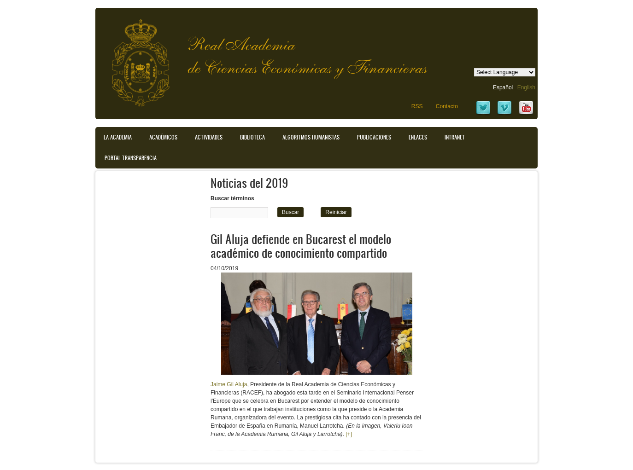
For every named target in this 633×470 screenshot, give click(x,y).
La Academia (118, 137)
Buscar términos (232, 198)
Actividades (209, 137)
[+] (349, 434)
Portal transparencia (131, 158)
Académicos (163, 137)
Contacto (447, 106)
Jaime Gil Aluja (229, 384)
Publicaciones (374, 137)
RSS (417, 106)
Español (503, 87)
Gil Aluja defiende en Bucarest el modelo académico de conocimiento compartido (301, 246)
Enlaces (418, 137)
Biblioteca (252, 137)
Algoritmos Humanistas (311, 137)
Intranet (455, 137)
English (526, 87)
